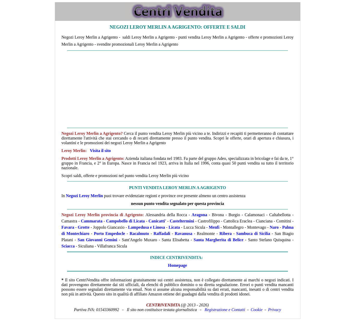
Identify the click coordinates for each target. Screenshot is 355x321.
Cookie (256, 309)
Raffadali (162, 233)
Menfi (214, 227)
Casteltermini (182, 221)
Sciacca (68, 246)
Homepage (177, 265)
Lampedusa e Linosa (146, 227)
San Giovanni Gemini (97, 240)
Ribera (225, 233)
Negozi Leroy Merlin (84, 195)
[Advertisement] (177, 89)
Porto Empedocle (109, 233)
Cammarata (92, 221)
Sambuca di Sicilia (253, 233)
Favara (68, 227)
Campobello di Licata (125, 221)
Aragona (199, 215)
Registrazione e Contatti (224, 309)
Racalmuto (139, 233)
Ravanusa (183, 233)
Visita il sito (100, 150)
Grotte (83, 227)
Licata (174, 227)
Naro (274, 227)
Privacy (274, 309)
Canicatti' (157, 221)
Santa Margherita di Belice (218, 240)
